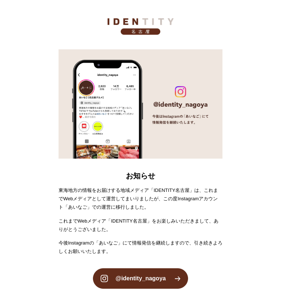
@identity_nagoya (141, 278)
